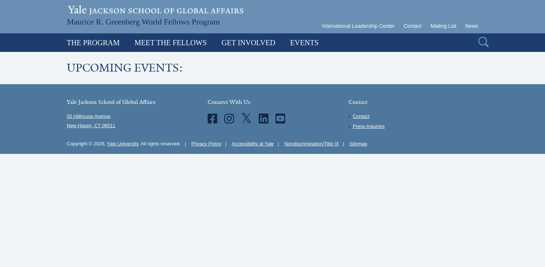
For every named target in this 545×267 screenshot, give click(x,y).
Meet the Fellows (171, 43)
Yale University (122, 143)
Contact (413, 26)
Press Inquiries (369, 126)
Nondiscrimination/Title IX (311, 143)
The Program (93, 43)
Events (304, 43)
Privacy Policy (206, 143)
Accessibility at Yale (253, 143)
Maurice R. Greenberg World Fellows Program (143, 21)
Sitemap (358, 143)
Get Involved (248, 43)
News (471, 26)
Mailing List (443, 26)
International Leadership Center (358, 26)
